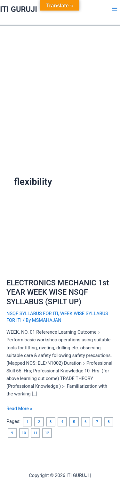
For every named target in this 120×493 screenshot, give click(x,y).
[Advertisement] (60, 89)
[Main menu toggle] (114, 8)
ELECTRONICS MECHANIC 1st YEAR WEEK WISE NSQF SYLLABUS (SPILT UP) (57, 292)
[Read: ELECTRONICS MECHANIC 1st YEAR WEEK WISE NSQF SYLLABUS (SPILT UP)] (60, 242)
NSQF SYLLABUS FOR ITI (32, 313)
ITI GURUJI (18, 9)
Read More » (19, 408)
